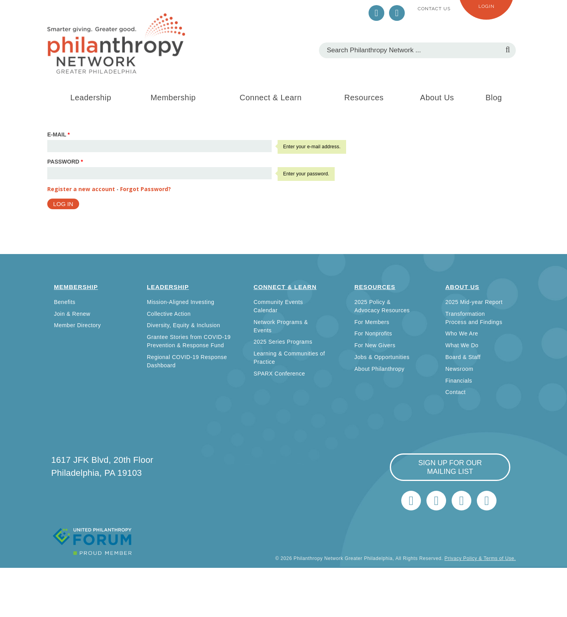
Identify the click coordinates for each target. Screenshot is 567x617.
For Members (371, 322)
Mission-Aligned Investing (180, 302)
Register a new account (81, 189)
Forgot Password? (145, 189)
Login (486, 6)
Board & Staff (463, 357)
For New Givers (374, 345)
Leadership (90, 97)
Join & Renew (72, 314)
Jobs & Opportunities (382, 357)
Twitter (376, 13)
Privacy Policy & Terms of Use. (480, 558)
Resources (364, 97)
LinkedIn (397, 13)
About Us (437, 97)
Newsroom (459, 369)
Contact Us (434, 8)
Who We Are (461, 333)
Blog (493, 97)
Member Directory (77, 325)
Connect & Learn (271, 97)
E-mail (58, 134)
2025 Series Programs (283, 342)
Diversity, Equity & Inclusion (183, 325)
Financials (458, 381)
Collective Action (169, 314)
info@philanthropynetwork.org (461, 500)
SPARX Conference (279, 373)
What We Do (461, 345)
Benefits (65, 302)
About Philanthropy (379, 369)
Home (487, 500)
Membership (173, 97)
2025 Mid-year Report (473, 302)
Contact (455, 392)
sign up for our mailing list (450, 467)
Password (65, 161)
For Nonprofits (373, 333)
